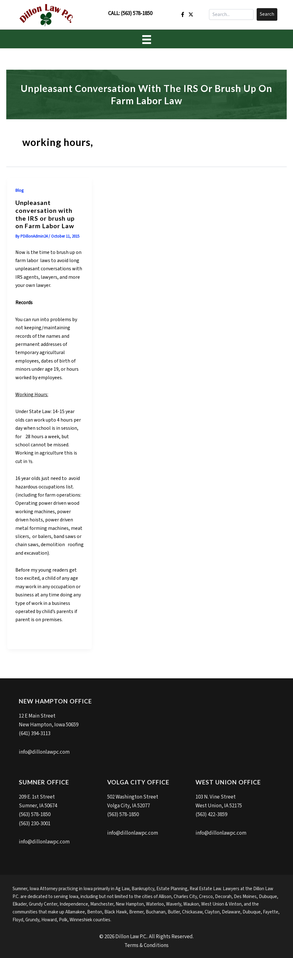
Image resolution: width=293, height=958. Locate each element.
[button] (267, 14)
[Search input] (231, 14)
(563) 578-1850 (136, 13)
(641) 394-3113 (34, 733)
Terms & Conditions (146, 944)
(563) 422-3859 (211, 814)
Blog (19, 190)
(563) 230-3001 (34, 823)
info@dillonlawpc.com (44, 752)
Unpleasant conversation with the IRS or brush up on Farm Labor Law (45, 214)
